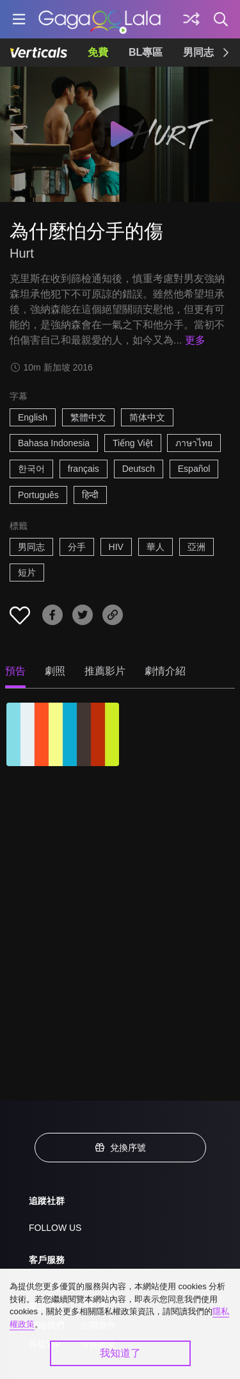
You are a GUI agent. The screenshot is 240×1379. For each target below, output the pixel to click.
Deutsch (138, 469)
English (32, 417)
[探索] (191, 19)
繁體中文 (88, 417)
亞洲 (196, 547)
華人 (155, 547)
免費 (98, 52)
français (83, 469)
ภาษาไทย (193, 443)
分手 (77, 547)
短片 (27, 572)
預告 (15, 670)
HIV (116, 547)
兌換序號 (120, 1147)
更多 (195, 340)
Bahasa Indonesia (54, 443)
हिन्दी (90, 495)
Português (38, 495)
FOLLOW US (55, 1228)
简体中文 (147, 417)
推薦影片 (104, 670)
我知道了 (120, 1353)
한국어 (31, 469)
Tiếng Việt (133, 443)
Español (194, 469)
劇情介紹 (165, 670)
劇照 (55, 670)
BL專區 (146, 52)
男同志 (198, 52)
